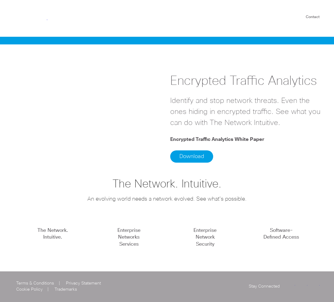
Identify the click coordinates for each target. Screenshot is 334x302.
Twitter (290, 285)
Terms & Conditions (35, 283)
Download (191, 156)
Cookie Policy (29, 289)
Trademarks (66, 289)
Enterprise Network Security (205, 237)
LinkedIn (302, 285)
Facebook (315, 285)
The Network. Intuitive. (52, 234)
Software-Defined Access (281, 234)
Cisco (31, 18)
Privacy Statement (83, 283)
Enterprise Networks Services (128, 237)
